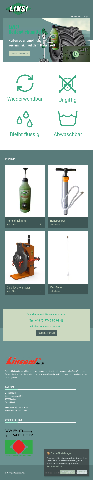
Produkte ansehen (19, 54)
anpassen (81, 472)
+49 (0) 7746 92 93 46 (19, 407)
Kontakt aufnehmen (46, 333)
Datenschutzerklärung (54, 466)
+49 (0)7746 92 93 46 (49, 321)
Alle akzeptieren (67, 472)
